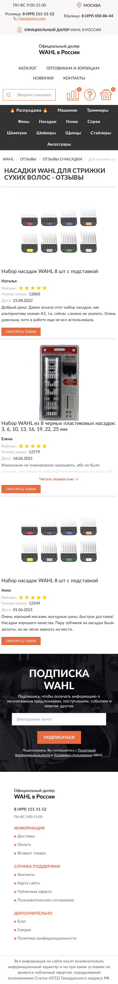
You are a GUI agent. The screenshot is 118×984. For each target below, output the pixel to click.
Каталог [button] (28, 68)
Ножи (72, 122)
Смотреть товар (21, 332)
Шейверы (46, 133)
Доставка (26, 837)
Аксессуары (59, 144)
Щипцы (73, 133)
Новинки (43, 78)
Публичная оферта (35, 892)
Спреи (94, 122)
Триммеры (97, 110)
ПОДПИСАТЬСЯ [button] (59, 738)
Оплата (24, 845)
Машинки (67, 110)
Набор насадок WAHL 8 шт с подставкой (49, 271)
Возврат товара (32, 854)
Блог (22, 922)
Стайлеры (101, 133)
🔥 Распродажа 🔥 (29, 110)
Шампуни (17, 133)
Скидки (24, 930)
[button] (29, 18)
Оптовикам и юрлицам (72, 68)
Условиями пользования (73, 755)
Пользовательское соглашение (46, 900)
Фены (23, 122)
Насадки (47, 122)
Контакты (74, 78)
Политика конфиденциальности (47, 939)
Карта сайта (29, 883)
